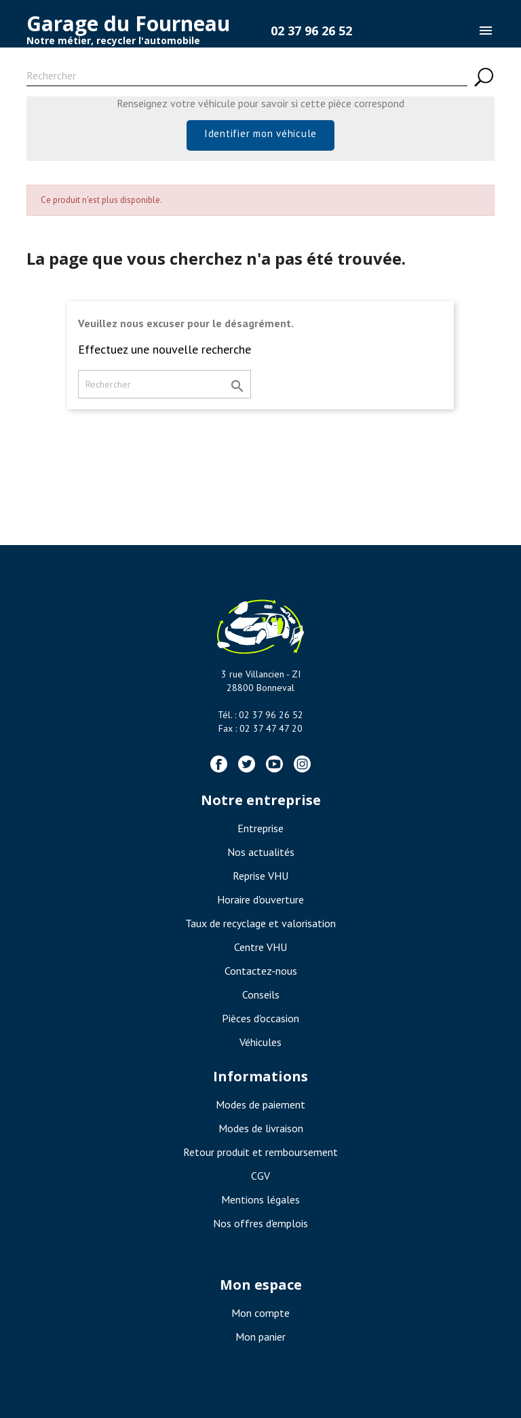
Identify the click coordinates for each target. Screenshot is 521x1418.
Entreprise (260, 828)
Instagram (302, 763)
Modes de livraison (260, 1128)
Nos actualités (260, 852)
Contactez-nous (261, 970)
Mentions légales (260, 1199)
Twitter (246, 763)
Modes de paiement (260, 1104)
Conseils (260, 994)
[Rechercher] (246, 77)
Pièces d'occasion (260, 1018)
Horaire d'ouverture (260, 899)
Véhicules (260, 1042)
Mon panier (260, 1336)
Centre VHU (260, 947)
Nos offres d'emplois (260, 1223)
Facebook (218, 763)
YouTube (274, 763)
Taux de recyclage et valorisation (260, 923)
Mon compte (260, 1313)
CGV (260, 1175)
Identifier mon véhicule (260, 133)
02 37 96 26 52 (311, 30)
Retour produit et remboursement (260, 1152)
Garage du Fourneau (128, 23)
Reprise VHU (260, 875)
